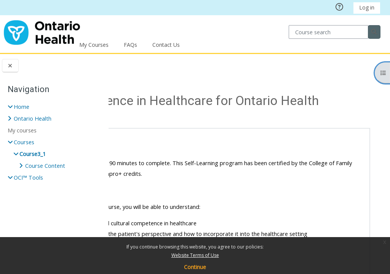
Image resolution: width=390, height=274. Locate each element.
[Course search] (328, 31)
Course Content (45, 165)
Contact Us (166, 44)
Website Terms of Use (195, 255)
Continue (195, 267)
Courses (149, 71)
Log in (366, 7)
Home (21, 106)
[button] (137, 142)
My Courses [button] (94, 44)
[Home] (42, 31)
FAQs (130, 44)
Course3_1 (32, 154)
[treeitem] (54, 142)
